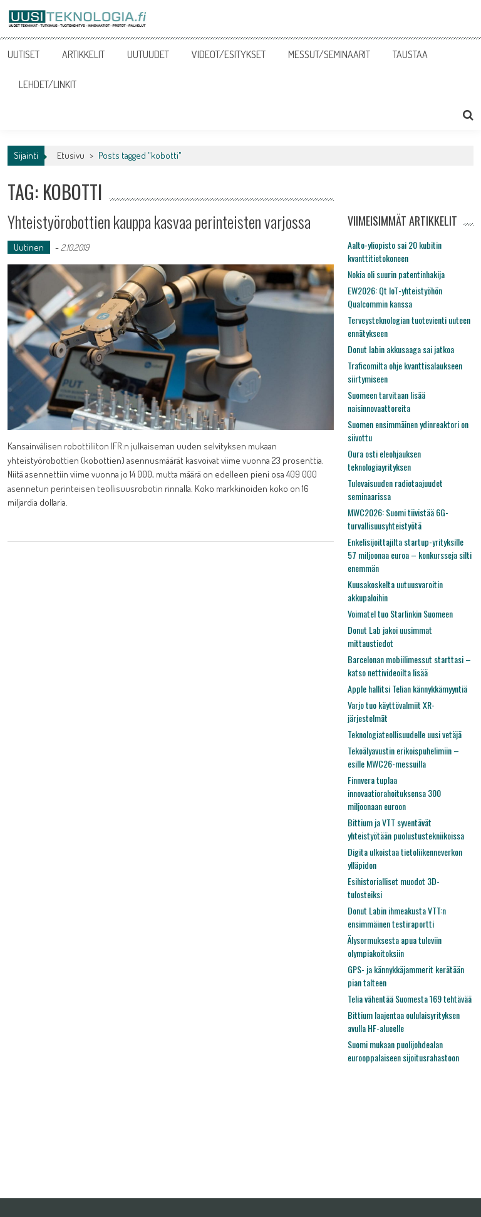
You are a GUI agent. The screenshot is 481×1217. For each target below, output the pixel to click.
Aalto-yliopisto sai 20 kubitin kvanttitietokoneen (395, 251)
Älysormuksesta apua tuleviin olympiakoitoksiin (395, 946)
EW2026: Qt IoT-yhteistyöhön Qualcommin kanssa (395, 297)
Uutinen (29, 247)
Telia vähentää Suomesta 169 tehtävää (410, 998)
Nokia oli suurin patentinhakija (396, 274)
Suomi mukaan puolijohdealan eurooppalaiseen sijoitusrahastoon (403, 1051)
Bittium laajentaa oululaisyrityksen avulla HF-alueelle (404, 1021)
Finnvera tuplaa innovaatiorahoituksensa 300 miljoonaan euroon (394, 793)
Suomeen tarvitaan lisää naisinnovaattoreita (386, 401)
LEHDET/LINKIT (47, 84)
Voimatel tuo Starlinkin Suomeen (400, 613)
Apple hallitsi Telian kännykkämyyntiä (407, 688)
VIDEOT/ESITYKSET (229, 54)
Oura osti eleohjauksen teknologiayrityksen (384, 460)
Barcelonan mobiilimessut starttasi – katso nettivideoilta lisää (409, 666)
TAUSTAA (410, 54)
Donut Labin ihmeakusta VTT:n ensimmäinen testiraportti (397, 917)
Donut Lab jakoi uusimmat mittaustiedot (390, 636)
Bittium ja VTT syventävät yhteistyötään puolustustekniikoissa (406, 829)
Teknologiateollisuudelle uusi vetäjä (405, 734)
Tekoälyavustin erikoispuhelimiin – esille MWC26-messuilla (403, 757)
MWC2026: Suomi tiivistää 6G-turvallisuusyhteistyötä (398, 519)
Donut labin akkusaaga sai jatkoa (401, 349)
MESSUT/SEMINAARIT (329, 54)
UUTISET (23, 54)
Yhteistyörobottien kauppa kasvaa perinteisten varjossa (159, 221)
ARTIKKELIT (83, 54)
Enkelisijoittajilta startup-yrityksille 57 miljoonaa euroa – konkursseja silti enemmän (410, 554)
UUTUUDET (148, 54)
